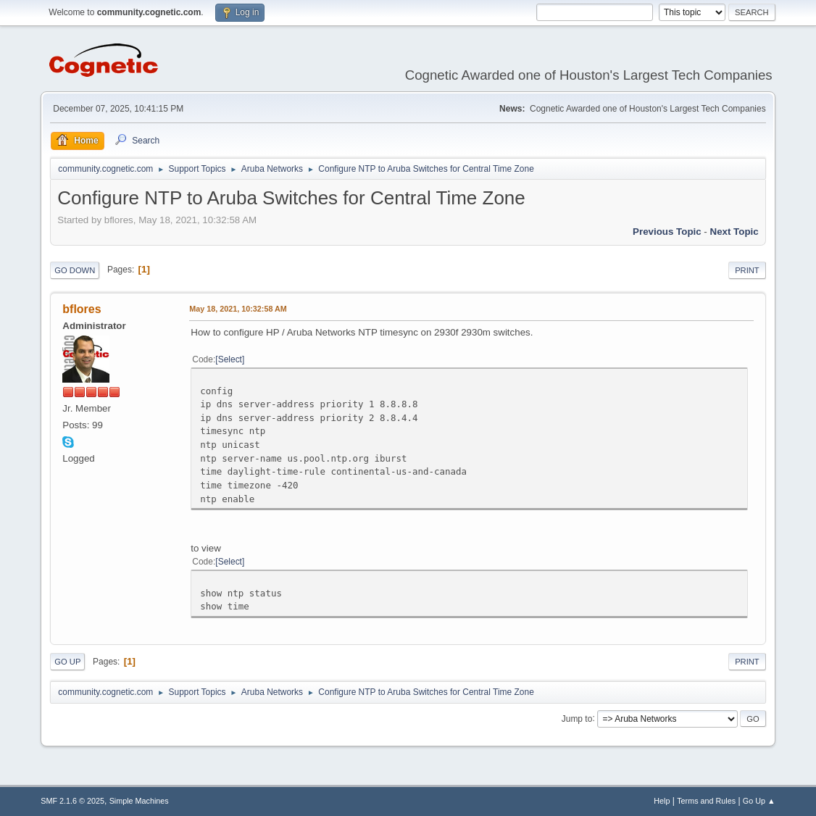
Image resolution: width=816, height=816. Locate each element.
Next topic (734, 231)
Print (747, 270)
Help (662, 800)
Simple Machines (139, 800)
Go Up (67, 661)
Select (230, 359)
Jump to (577, 718)
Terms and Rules (706, 800)
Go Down (74, 270)
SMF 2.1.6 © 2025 (72, 800)
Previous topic (667, 231)
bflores (81, 309)
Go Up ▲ (759, 800)
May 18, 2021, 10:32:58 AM (237, 308)
